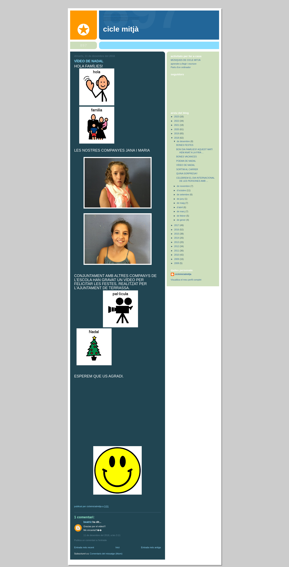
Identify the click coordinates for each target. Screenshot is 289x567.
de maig (181, 203)
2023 (177, 116)
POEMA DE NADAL (186, 161)
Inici (118, 547)
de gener (181, 220)
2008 (177, 263)
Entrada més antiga (151, 547)
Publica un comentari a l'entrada (90, 540)
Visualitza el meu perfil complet (186, 279)
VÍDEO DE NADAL (185, 165)
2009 (177, 259)
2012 (177, 246)
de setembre (183, 194)
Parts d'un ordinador (181, 67)
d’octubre (181, 190)
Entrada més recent (84, 547)
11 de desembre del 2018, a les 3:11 (102, 535)
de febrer (181, 216)
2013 (177, 242)
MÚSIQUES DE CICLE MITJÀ (186, 60)
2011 (177, 250)
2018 (177, 138)
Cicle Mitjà (121, 29)
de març (181, 211)
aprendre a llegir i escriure (184, 63)
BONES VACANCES (186, 156)
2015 (177, 233)
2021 (177, 125)
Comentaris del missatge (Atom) (106, 553)
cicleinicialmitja (183, 274)
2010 (177, 254)
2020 (177, 129)
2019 (177, 133)
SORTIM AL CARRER (187, 169)
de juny (181, 199)
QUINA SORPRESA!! (186, 173)
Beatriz (88, 522)
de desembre (183, 141)
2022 (177, 121)
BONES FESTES (184, 145)
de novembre (183, 186)
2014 (177, 238)
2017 (177, 225)
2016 (177, 229)
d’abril (180, 207)
